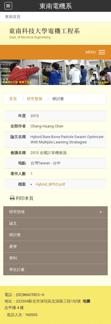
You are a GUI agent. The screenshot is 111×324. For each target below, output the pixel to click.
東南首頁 (12, 16)
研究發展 (34, 98)
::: (2, 16)
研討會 (15, 235)
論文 (13, 223)
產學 (13, 246)
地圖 (86, 301)
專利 (13, 258)
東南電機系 (55, 6)
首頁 (13, 98)
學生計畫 (17, 269)
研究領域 (17, 212)
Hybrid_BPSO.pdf (50, 184)
